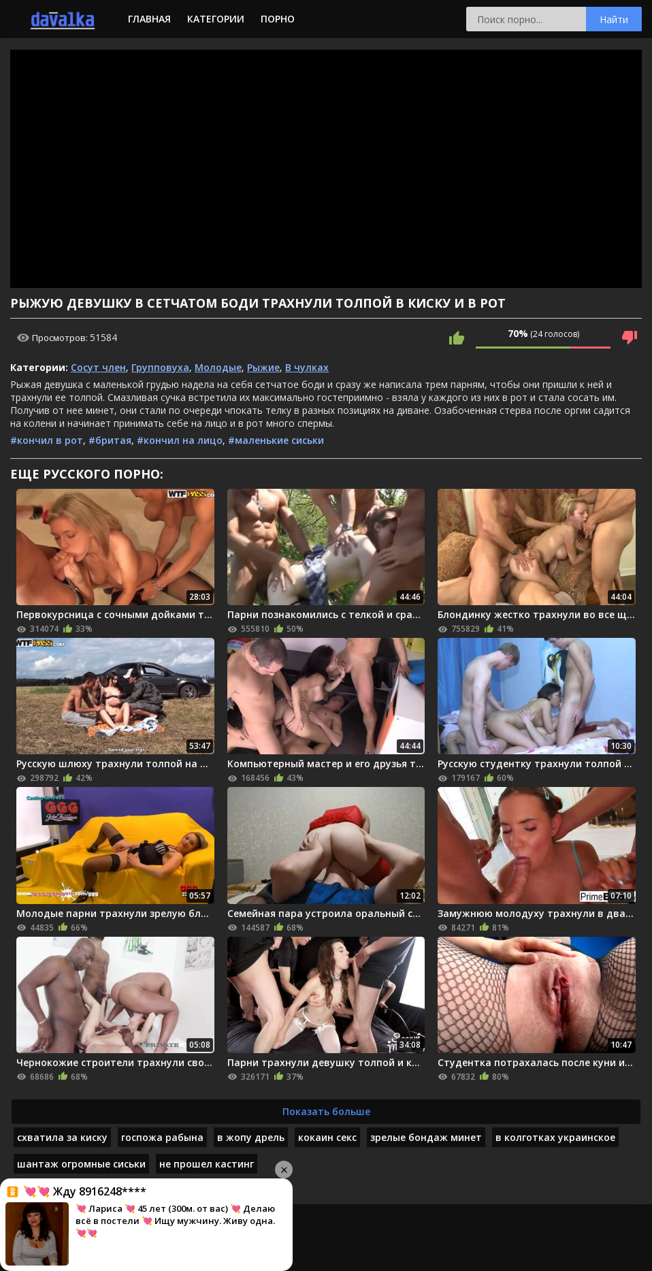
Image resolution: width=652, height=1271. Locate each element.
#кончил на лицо (180, 440)
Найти (614, 19)
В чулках (307, 367)
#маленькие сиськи (276, 440)
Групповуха (160, 367)
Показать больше (326, 1111)
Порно (278, 18)
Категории (215, 18)
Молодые (218, 367)
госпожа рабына (162, 1137)
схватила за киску (62, 1137)
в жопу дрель (250, 1137)
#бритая (109, 440)
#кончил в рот (46, 440)
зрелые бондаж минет (426, 1137)
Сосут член (98, 367)
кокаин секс (327, 1137)
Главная (149, 18)
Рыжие (263, 367)
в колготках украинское (555, 1137)
